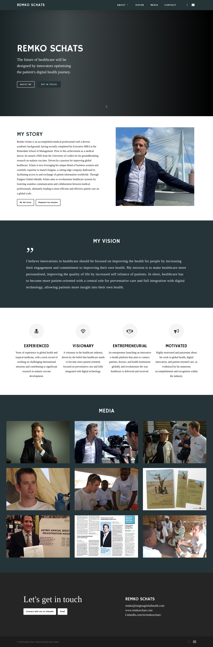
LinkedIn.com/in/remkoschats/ (143, 614)
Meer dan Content (52, 642)
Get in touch (49, 84)
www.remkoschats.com (139, 610)
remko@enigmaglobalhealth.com (144, 605)
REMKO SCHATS (31, 5)
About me (25, 84)
